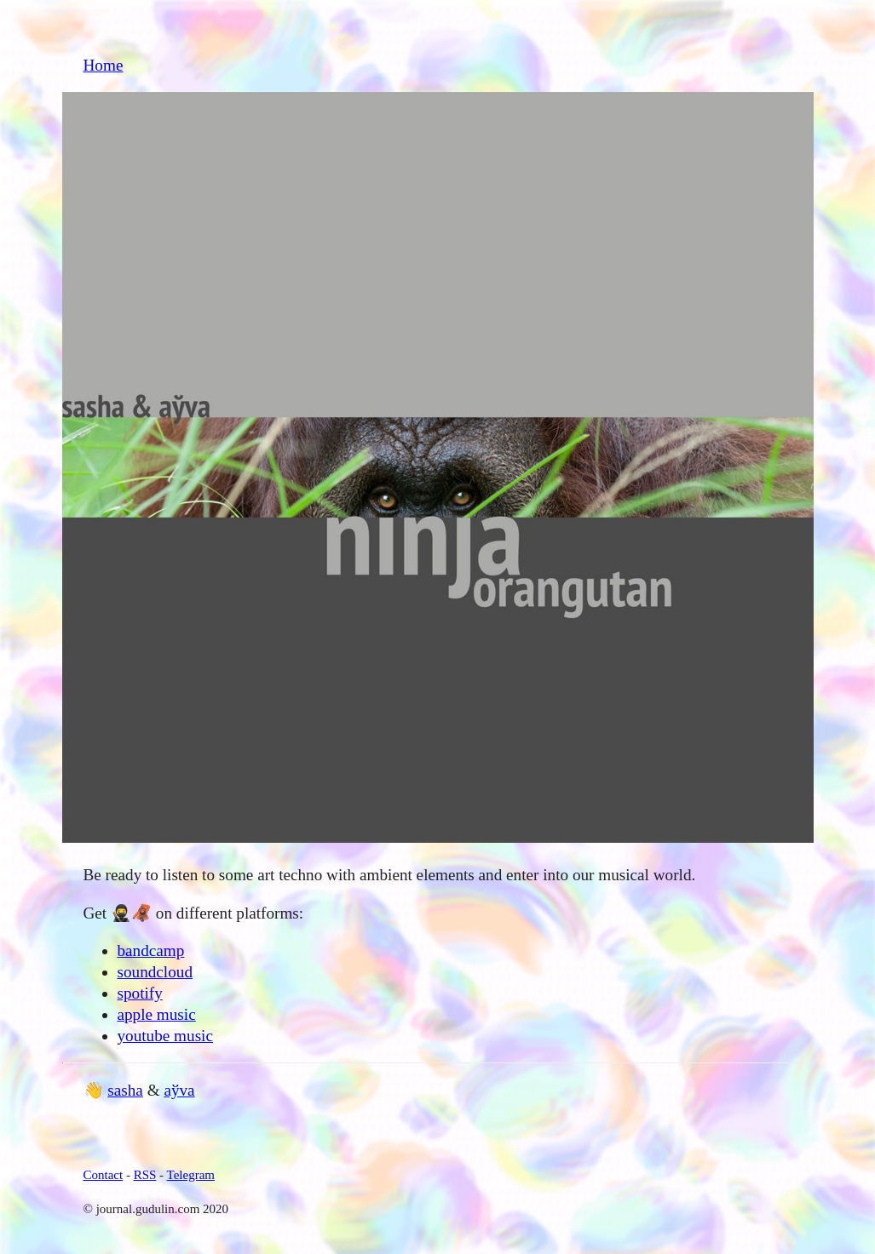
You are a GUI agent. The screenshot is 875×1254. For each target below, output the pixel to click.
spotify (140, 993)
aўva (179, 1090)
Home (103, 65)
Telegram (191, 1175)
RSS (145, 1175)
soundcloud (155, 972)
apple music (157, 1014)
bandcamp (151, 950)
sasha (125, 1090)
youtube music (165, 1036)
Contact (103, 1175)
